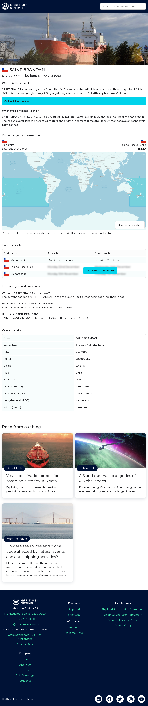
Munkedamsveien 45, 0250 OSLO (25, 613)
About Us (25, 664)
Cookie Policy (123, 625)
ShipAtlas (74, 614)
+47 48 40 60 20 (25, 644)
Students (25, 680)
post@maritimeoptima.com (25, 624)
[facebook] (109, 699)
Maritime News (74, 632)
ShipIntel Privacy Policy (122, 620)
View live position (130, 225)
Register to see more (100, 270)
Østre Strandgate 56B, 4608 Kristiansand (25, 636)
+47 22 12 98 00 (25, 619)
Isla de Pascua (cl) (22, 266)
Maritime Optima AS (25, 608)
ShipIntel (74, 609)
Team (25, 659)
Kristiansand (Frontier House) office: (25, 629)
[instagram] (131, 699)
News (25, 670)
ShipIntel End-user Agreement (123, 614)
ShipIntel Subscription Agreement (123, 609)
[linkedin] (98, 699)
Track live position (17, 101)
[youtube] (141, 699)
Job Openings (25, 675)
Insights (74, 627)
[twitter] (120, 699)
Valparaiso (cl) (19, 260)
